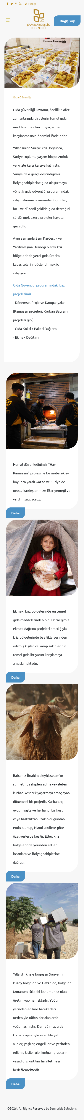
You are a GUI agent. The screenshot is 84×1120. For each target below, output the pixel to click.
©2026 (12, 1108)
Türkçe (30, 3)
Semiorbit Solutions (63, 1108)
